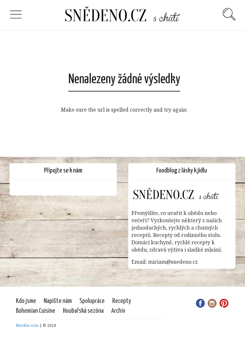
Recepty (121, 301)
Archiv (118, 311)
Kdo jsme (26, 301)
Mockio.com (27, 325)
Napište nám (58, 301)
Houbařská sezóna (83, 311)
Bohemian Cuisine (35, 311)
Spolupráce (92, 301)
